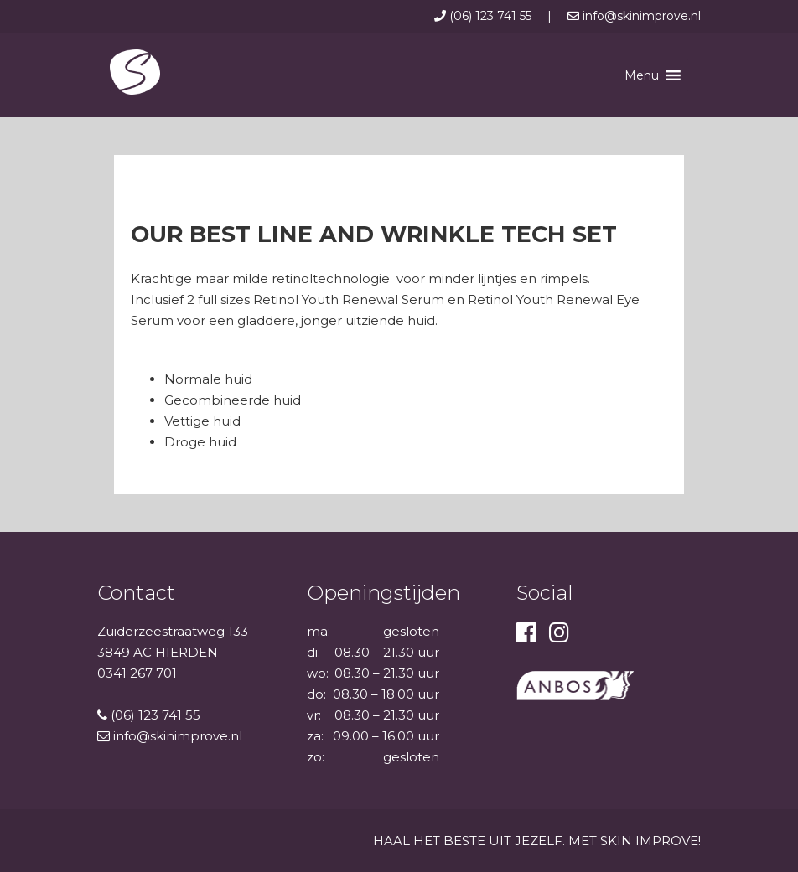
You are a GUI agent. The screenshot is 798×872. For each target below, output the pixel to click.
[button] (641, 75)
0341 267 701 (137, 673)
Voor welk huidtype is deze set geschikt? (238, 361)
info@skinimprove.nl (634, 15)
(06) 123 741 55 (484, 15)
